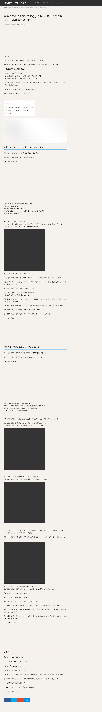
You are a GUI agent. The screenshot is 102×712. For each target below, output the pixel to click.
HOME (5, 7)
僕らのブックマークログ (15, 3)
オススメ (22, 24)
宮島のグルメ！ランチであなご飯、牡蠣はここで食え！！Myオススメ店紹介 (31, 7)
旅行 (25, 24)
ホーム (30, 3)
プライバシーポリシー (48, 3)
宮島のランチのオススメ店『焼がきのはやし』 (18, 110)
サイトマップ (59, 3)
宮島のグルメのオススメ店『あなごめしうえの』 (19, 107)
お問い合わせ (37, 3)
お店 (10, 7)
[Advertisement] (35, 37)
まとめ (8, 113)
